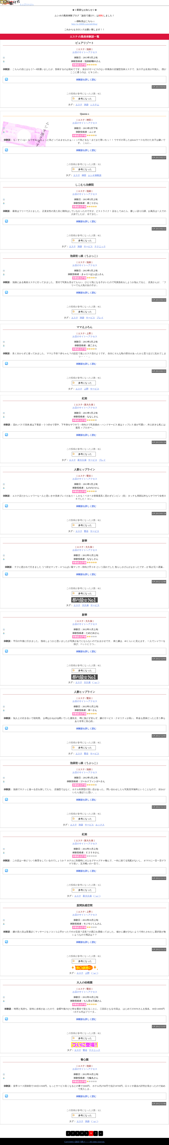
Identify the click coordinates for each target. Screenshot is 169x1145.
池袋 (86, 104)
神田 (84, 175)
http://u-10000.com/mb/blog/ (85, 24)
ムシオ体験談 (94, 175)
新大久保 (82, 460)
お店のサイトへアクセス (84, 52)
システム (94, 104)
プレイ (100, 317)
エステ (79, 104)
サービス (88, 246)
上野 (86, 389)
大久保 (85, 605)
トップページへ (17, 4)
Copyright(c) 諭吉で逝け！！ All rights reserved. (84, 1142)
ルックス (99, 825)
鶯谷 (86, 531)
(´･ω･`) (95, 682)
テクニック (100, 246)
